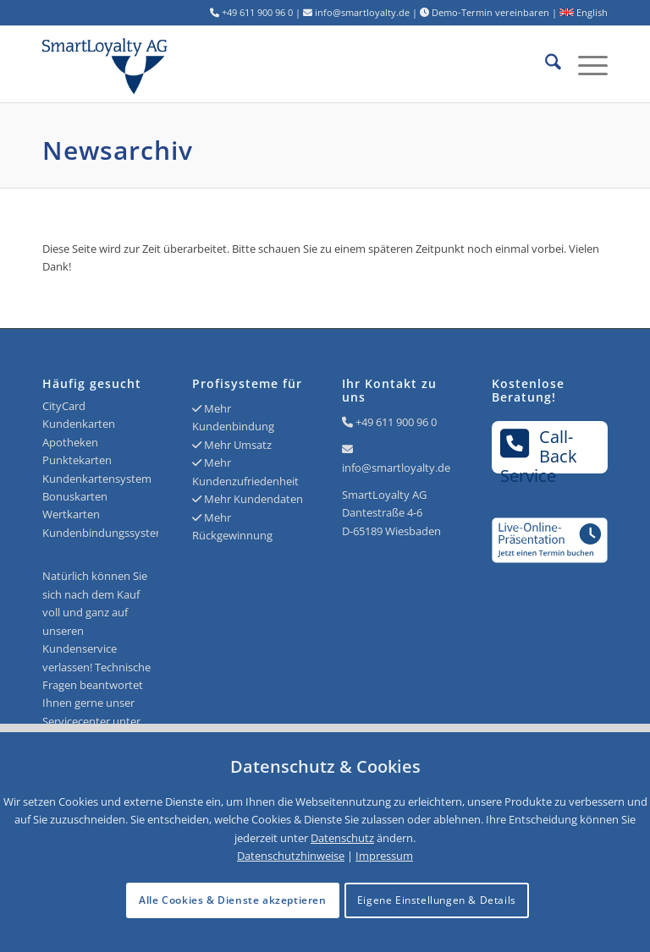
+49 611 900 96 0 (396, 421)
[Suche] (544, 64)
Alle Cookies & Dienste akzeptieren (232, 900)
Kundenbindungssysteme (107, 532)
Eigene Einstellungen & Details (436, 900)
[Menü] (584, 64)
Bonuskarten (74, 496)
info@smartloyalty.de (396, 467)
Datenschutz (342, 837)
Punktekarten (77, 460)
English (583, 12)
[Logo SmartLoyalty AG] (155, 64)
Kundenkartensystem (96, 478)
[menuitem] (544, 64)
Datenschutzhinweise (290, 855)
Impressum (384, 855)
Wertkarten (71, 514)
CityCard (63, 405)
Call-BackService (538, 449)
